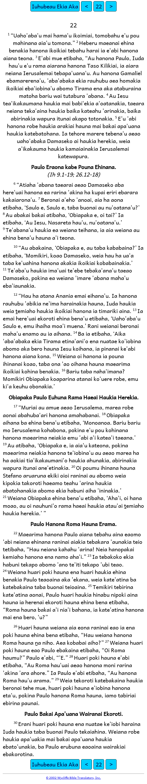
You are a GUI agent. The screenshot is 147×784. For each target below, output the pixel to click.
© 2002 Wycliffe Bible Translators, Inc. (73, 777)
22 (99, 6)
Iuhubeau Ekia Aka (55, 6)
